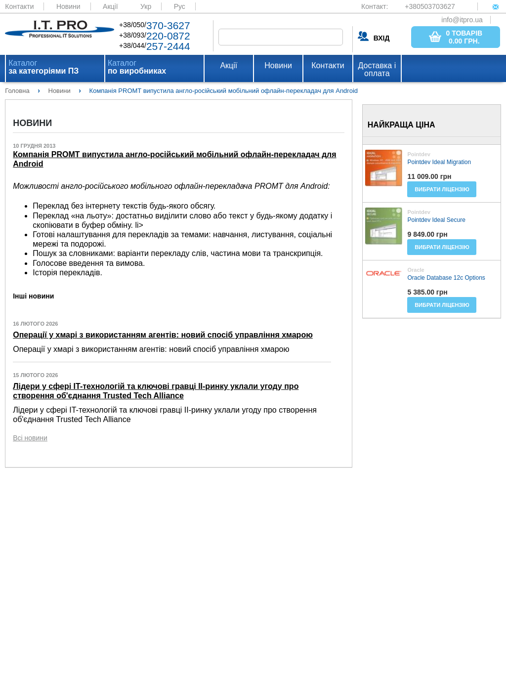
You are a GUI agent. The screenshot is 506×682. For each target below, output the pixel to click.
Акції (110, 6)
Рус (179, 6)
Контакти (19, 6)
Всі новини (30, 438)
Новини (68, 6)
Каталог (43, 67)
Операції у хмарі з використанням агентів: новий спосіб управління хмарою (163, 335)
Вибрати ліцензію (442, 189)
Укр (145, 6)
